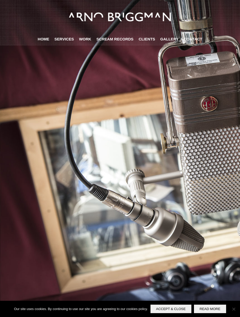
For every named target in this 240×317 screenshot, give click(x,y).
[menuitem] (43, 39)
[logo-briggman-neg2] (120, 16)
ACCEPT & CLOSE (171, 309)
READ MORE (210, 309)
